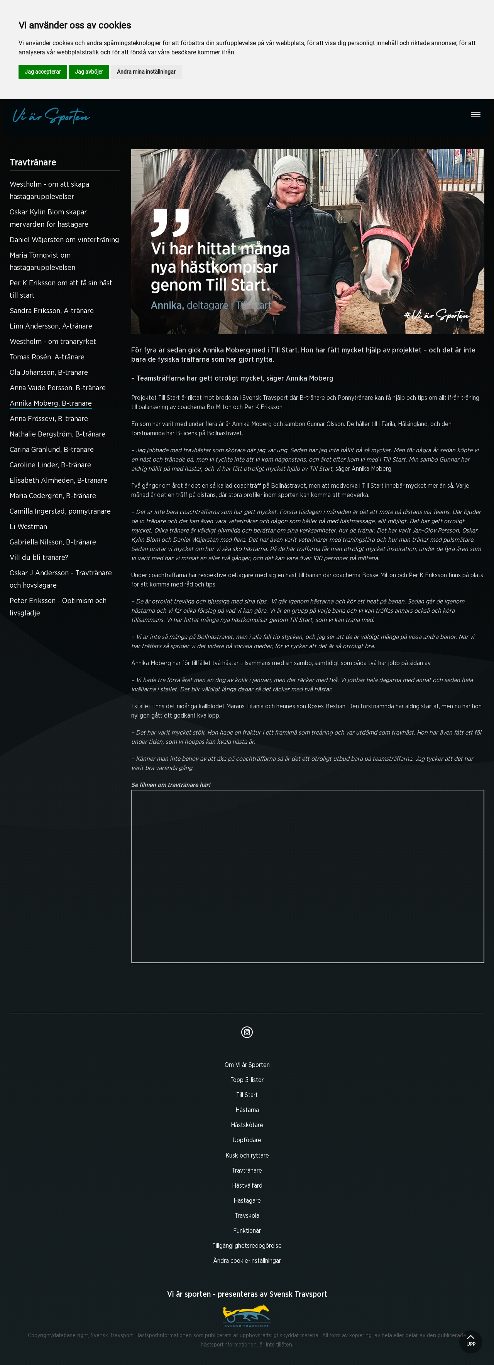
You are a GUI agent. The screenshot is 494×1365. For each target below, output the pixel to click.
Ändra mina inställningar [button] (146, 72)
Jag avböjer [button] (89, 72)
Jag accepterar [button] (43, 72)
